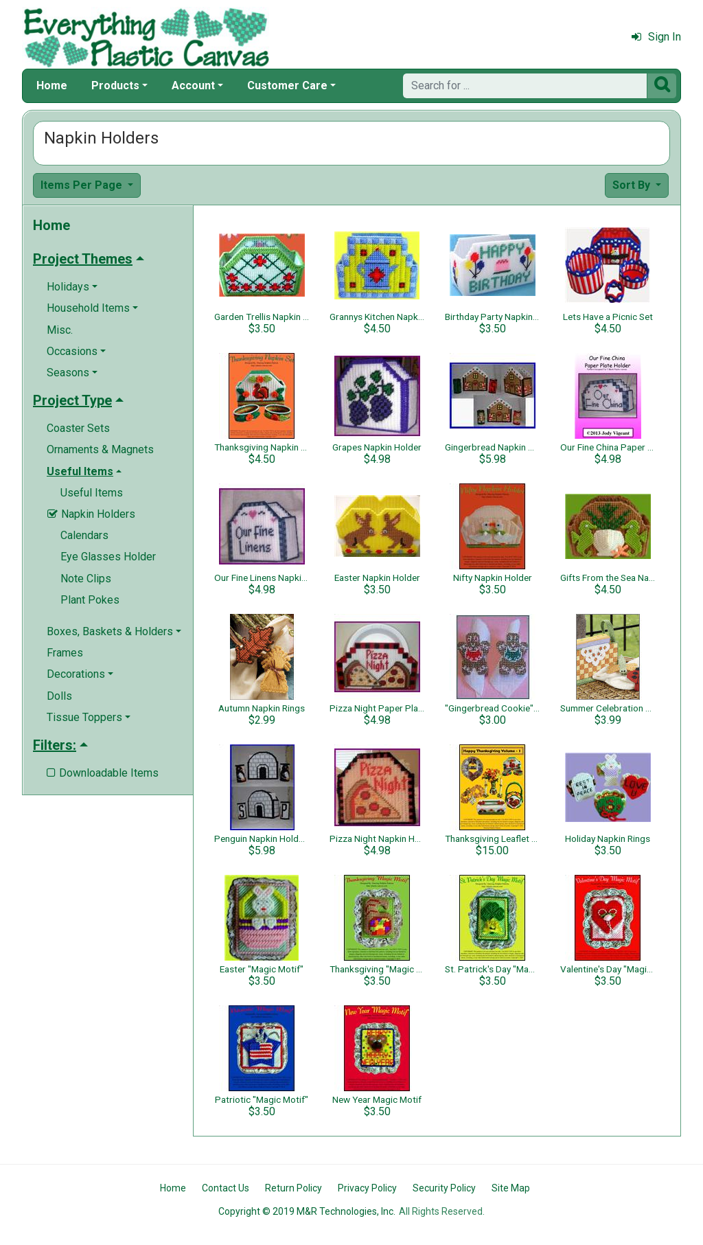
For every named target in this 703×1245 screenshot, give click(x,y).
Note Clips (85, 578)
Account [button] (193, 85)
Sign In (656, 36)
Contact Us (225, 1188)
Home (51, 85)
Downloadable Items (103, 772)
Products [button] (115, 85)
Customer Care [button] (287, 85)
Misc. (60, 329)
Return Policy (293, 1188)
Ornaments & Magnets (100, 449)
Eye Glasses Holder (108, 556)
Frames (65, 652)
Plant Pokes (89, 599)
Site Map (511, 1188)
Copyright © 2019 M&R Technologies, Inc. (306, 1211)
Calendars (84, 535)
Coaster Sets (78, 428)
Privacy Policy (367, 1188)
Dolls (59, 696)
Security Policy (444, 1188)
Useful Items (91, 492)
